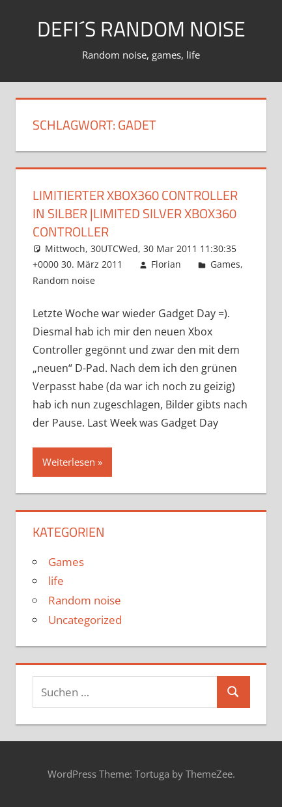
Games (225, 264)
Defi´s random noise (141, 28)
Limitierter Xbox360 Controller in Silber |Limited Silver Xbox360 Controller (135, 213)
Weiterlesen (68, 461)
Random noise (64, 280)
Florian (166, 264)
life (56, 580)
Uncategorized (85, 619)
